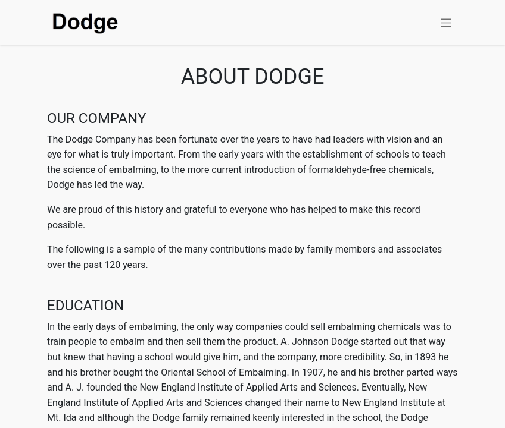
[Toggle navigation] (446, 22)
